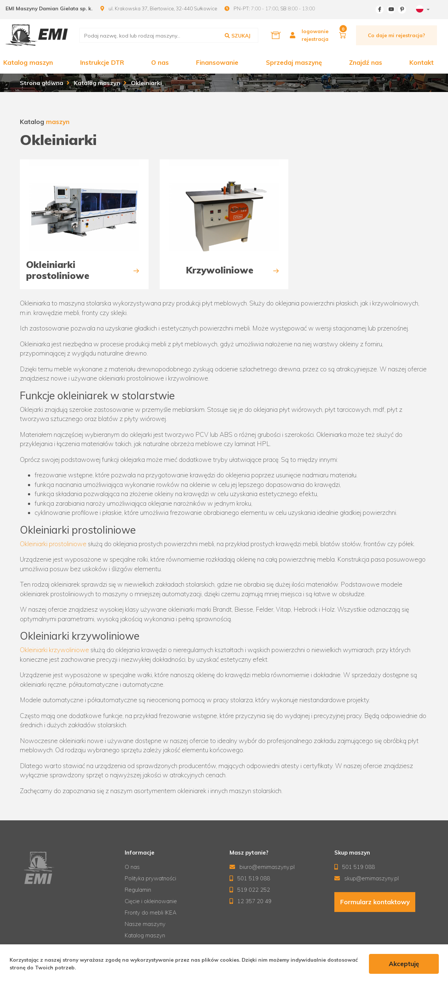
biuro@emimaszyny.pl (262, 866)
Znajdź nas (365, 62)
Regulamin (138, 889)
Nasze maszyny (145, 923)
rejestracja (315, 39)
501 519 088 (250, 878)
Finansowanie (217, 62)
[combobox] (421, 9)
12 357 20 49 (251, 901)
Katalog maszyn (28, 62)
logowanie (315, 31)
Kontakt (421, 62)
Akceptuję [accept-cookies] (404, 964)
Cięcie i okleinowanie (151, 901)
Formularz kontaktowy (374, 902)
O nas (160, 62)
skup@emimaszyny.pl (366, 878)
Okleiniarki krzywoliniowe (54, 650)
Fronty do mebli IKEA (151, 912)
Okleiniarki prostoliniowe (53, 544)
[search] (168, 35)
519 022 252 (250, 889)
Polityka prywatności (150, 878)
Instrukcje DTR (102, 62)
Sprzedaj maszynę (294, 62)
